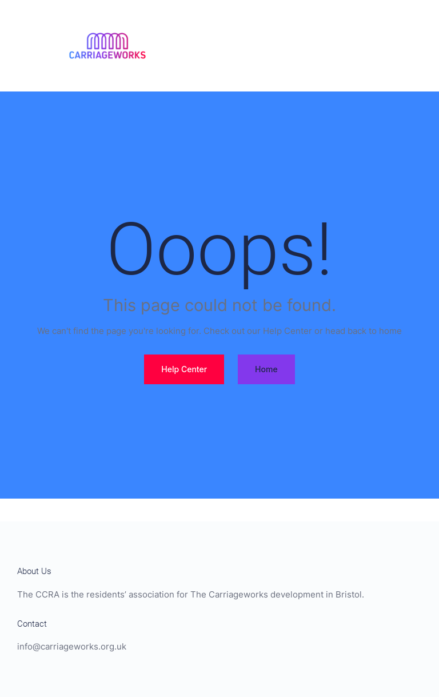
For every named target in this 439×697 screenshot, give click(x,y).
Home (266, 369)
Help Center (184, 369)
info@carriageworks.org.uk (71, 647)
